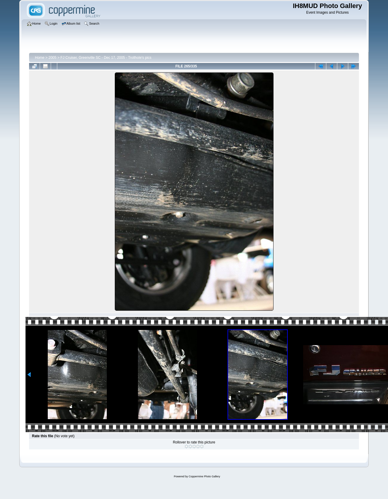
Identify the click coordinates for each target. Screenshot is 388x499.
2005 (52, 58)
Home (39, 58)
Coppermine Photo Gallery (204, 476)
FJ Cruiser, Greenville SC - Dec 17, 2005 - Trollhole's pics (106, 58)
